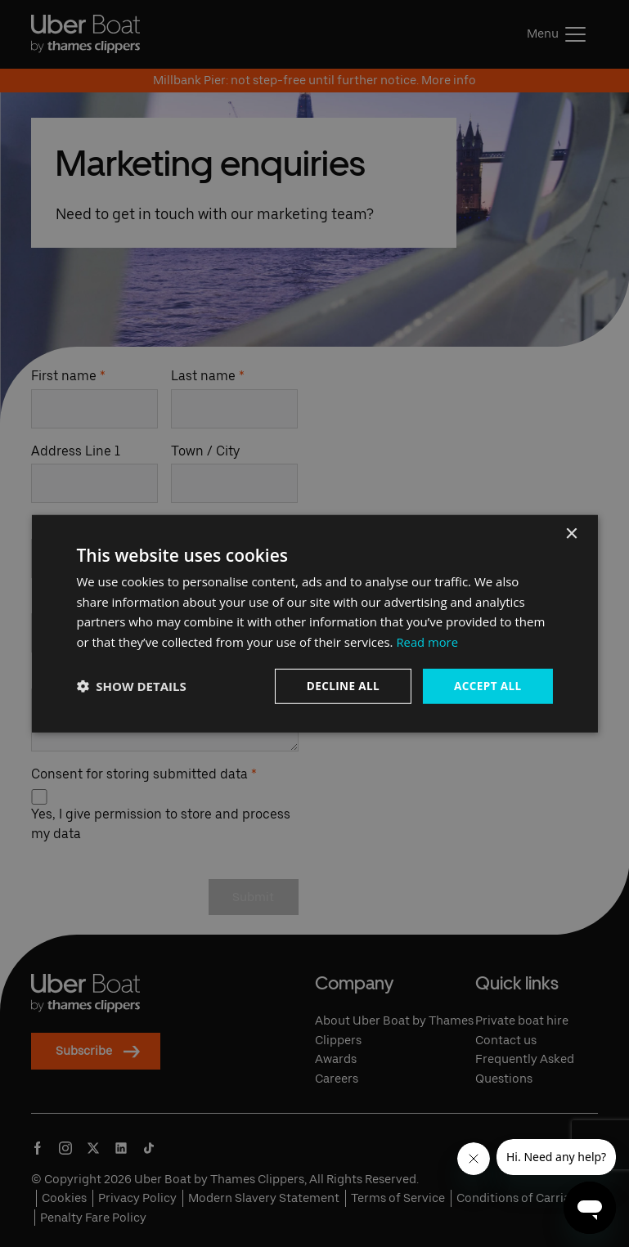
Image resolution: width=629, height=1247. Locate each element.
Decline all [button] (339, 685)
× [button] (571, 533)
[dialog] (314, 623)
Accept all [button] (486, 685)
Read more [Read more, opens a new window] (427, 641)
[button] (131, 686)
